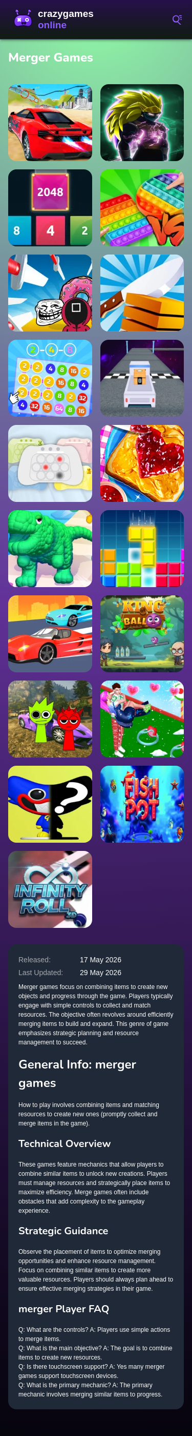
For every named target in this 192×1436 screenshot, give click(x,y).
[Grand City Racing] (50, 122)
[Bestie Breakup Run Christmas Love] (142, 719)
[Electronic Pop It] (50, 463)
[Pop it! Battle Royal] (142, 207)
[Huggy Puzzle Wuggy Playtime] (50, 804)
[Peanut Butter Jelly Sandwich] (142, 463)
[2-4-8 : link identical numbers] (50, 378)
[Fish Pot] (142, 804)
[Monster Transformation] (50, 548)
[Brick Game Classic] (142, 548)
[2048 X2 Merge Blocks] (50, 207)
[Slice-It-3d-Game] (142, 293)
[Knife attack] (50, 293)
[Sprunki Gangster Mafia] (50, 719)
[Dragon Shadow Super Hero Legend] (142, 122)
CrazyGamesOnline (56, 19)
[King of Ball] (142, 633)
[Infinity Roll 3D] (50, 889)
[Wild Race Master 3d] (50, 633)
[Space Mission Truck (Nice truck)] (142, 378)
